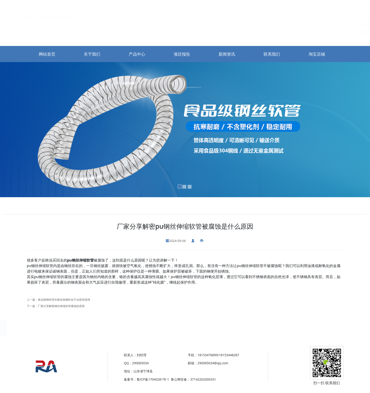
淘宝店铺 (317, 54)
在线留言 (337, 6)
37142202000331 (57, 379)
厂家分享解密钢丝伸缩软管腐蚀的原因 (61, 306)
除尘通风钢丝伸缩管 (36, 205)
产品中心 (137, 54)
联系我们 (320, 6)
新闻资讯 (227, 54)
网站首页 (304, 6)
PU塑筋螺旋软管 (66, 205)
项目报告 (182, 54)
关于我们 (92, 54)
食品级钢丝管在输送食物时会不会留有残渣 (64, 300)
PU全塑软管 (90, 205)
